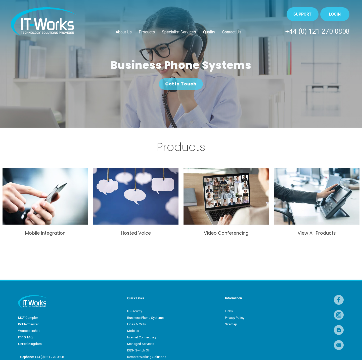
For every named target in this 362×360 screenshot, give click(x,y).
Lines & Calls (136, 324)
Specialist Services (179, 32)
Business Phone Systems (145, 318)
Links (229, 311)
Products (147, 32)
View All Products (317, 233)
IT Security (134, 311)
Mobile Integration (45, 233)
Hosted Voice (136, 233)
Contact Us (231, 32)
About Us (124, 32)
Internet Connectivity (141, 337)
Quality (209, 32)
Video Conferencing (226, 233)
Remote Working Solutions (146, 357)
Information (233, 298)
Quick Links (135, 298)
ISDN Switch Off (139, 350)
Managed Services (140, 344)
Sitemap (231, 324)
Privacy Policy (234, 318)
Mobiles (133, 331)
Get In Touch (181, 84)
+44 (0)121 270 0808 (49, 357)
